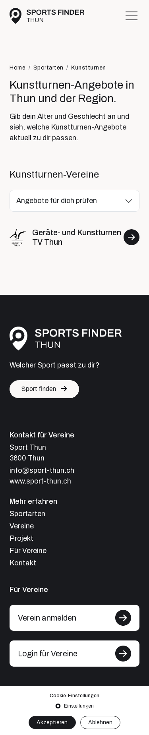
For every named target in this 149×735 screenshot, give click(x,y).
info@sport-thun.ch (42, 470)
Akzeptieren (52, 722)
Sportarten (48, 68)
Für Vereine (28, 551)
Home (17, 68)
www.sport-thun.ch (40, 481)
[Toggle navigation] (131, 16)
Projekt (21, 538)
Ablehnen (100, 722)
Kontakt (23, 563)
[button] (74, 706)
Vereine (22, 526)
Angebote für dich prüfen (56, 201)
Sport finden (38, 388)
